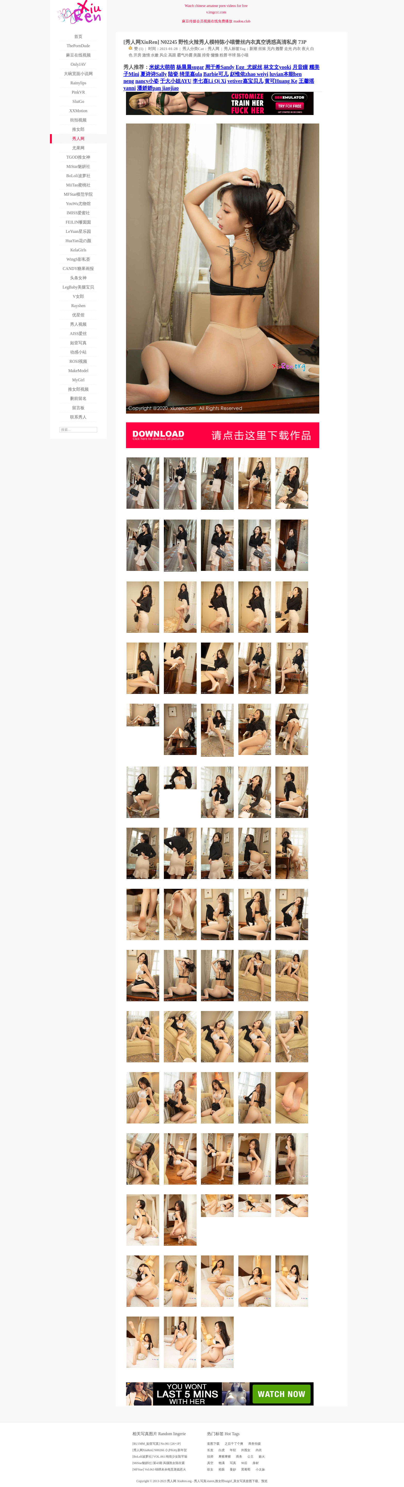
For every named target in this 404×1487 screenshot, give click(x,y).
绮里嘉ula (191, 74)
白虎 (221, 1450)
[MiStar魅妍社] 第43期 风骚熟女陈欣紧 (158, 1463)
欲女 (210, 1469)
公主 (250, 1456)
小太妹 (260, 1469)
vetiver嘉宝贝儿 (245, 81)
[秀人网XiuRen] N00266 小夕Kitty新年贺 (159, 1450)
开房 (137, 55)
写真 (233, 1463)
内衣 (297, 49)
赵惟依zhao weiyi (249, 74)
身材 (255, 1463)
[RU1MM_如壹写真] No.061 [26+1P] (156, 1443)
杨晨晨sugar (190, 67)
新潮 (253, 49)
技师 (210, 1456)
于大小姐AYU (175, 81)
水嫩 (154, 55)
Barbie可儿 (216, 74)
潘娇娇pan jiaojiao (158, 88)
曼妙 (233, 1469)
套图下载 (213, 1443)
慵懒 (214, 55)
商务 (239, 1456)
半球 (232, 55)
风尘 (163, 55)
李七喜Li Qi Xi (209, 81)
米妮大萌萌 (162, 67)
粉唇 (223, 55)
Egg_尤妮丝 (249, 67)
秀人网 (213, 49)
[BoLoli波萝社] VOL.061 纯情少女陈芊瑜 (159, 1456)
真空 (210, 1463)
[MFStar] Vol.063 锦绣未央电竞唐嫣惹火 (159, 1469)
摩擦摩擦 (224, 1456)
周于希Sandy (219, 67)
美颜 (197, 55)
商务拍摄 (254, 1443)
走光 (288, 49)
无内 (271, 49)
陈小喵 (242, 55)
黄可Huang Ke (281, 81)
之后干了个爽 (234, 1443)
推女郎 (219, 1481)
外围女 (245, 1450)
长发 (210, 1450)
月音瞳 (300, 67)
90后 (244, 1463)
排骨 (206, 55)
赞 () (136, 49)
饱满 (221, 1463)
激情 (146, 55)
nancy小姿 (147, 81)
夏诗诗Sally (153, 74)
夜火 (305, 49)
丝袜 (262, 49)
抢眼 (221, 1469)
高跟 (172, 55)
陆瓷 (173, 74)
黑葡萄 (245, 1469)
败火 (262, 1456)
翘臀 (279, 49)
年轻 (233, 1450)
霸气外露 (184, 55)
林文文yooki (277, 67)
